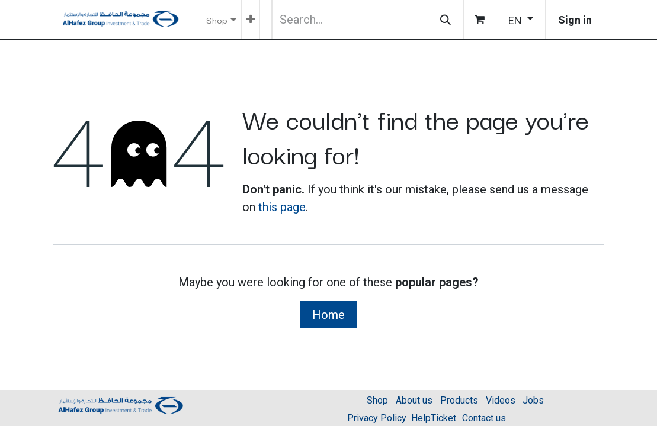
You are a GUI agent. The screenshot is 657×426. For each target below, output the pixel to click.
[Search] (445, 19)
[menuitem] (250, 19)
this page (282, 207)
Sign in (575, 20)
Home (328, 315)
